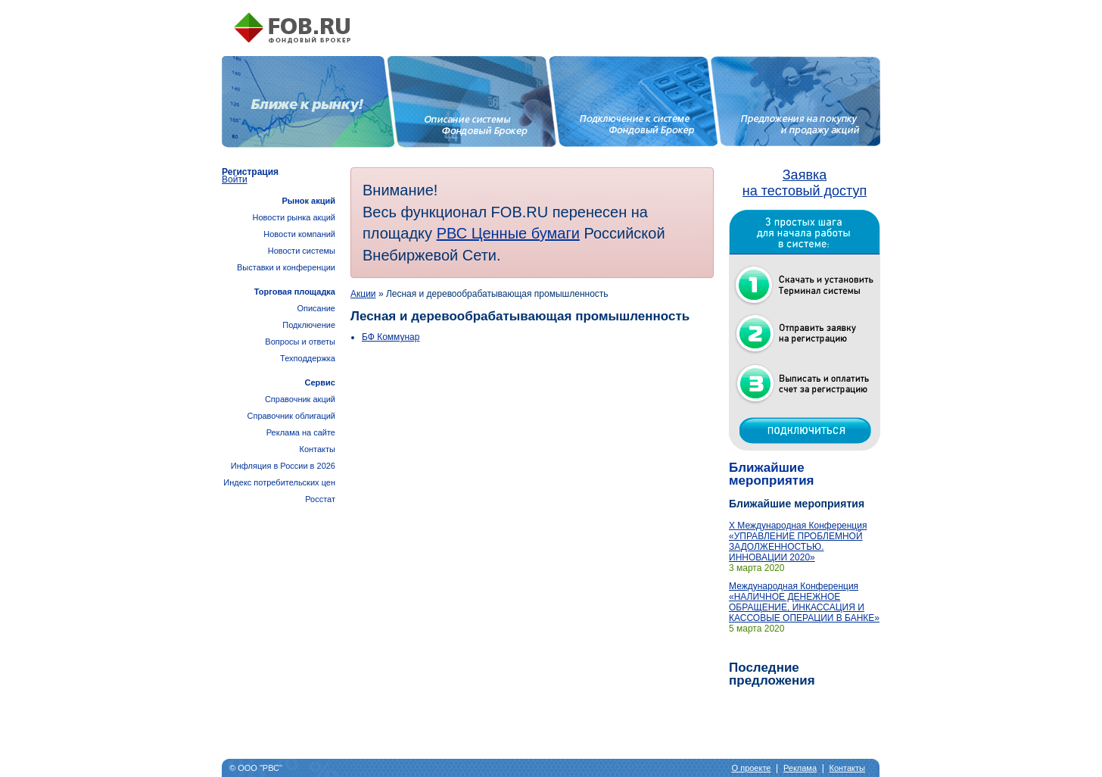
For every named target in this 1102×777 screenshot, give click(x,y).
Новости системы (301, 250)
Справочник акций (300, 399)
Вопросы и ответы (300, 341)
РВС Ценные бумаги (508, 233)
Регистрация (250, 172)
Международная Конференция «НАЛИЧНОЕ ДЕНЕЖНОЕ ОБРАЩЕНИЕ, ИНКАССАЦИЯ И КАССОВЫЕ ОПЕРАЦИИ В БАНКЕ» (804, 602)
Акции (363, 294)
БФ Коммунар (390, 337)
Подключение (308, 324)
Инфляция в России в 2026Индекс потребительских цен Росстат (279, 482)
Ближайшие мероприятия (771, 474)
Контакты (317, 449)
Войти (234, 179)
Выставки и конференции (286, 267)
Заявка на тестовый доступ (804, 182)
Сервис (320, 382)
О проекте (751, 767)
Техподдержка (307, 358)
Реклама (800, 767)
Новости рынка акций (294, 217)
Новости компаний (299, 234)
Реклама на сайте (300, 432)
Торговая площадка (294, 291)
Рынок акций (308, 200)
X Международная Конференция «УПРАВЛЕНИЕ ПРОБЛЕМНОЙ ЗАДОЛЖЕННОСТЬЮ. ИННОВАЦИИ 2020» (798, 541)
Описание (316, 308)
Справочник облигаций (291, 415)
